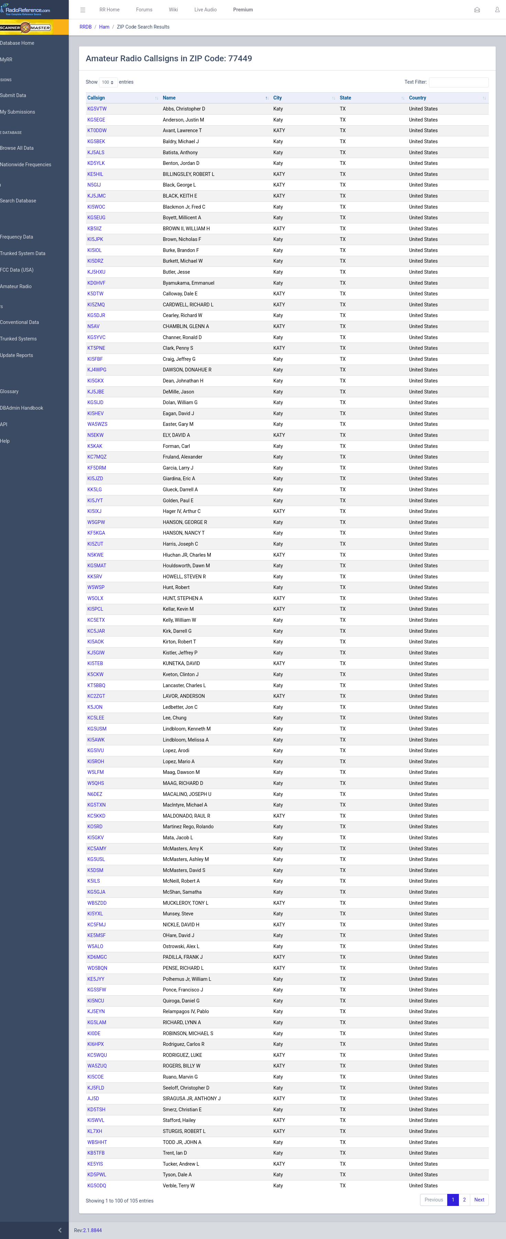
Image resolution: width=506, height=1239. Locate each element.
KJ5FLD (115, 1088)
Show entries (129, 82)
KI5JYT (114, 500)
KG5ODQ (116, 1185)
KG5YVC (116, 337)
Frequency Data (26, 237)
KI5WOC (116, 207)
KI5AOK (115, 641)
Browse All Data (26, 148)
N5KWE (115, 555)
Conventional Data (29, 322)
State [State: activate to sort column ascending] (353, 98)
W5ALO (115, 946)
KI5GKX (115, 381)
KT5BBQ (116, 685)
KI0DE (113, 1033)
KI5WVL (115, 1120)
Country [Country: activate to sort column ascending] (421, 98)
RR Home (129, 9)
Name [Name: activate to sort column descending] (184, 98)
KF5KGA (116, 533)
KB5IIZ (114, 228)
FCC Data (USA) (26, 270)
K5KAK (114, 446)
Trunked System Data (32, 253)
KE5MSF (116, 935)
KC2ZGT (116, 696)
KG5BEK (115, 141)
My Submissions (27, 112)
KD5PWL (116, 1174)
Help (14, 441)
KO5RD (114, 826)
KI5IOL (114, 250)
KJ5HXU (116, 272)
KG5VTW (116, 109)
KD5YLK (115, 163)
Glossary (19, 392)
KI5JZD (115, 478)
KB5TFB (115, 1153)
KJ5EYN (115, 1011)
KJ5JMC (116, 196)
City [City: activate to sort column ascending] (289, 98)
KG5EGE (115, 120)
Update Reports (26, 356)
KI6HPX (115, 1044)
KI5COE (115, 1077)
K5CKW (115, 674)
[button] (477, 9)
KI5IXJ (114, 511)
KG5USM (116, 729)
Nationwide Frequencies (35, 165)
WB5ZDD (116, 903)
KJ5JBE (115, 392)
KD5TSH (116, 1109)
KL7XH (114, 1131)
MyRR (16, 59)
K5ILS (113, 881)
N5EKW (115, 435)
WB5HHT (116, 1142)
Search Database (28, 201)
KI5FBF (114, 359)
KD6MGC (116, 957)
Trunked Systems (28, 339)
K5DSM (115, 870)
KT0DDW (116, 130)
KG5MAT (116, 565)
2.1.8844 (111, 1230)
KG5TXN (116, 805)
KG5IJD (115, 402)
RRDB (105, 27)
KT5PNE (116, 348)
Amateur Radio (25, 287)
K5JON (114, 707)
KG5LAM (116, 1022)
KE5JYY (115, 979)
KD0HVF (116, 283)
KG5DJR (116, 315)
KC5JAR (115, 631)
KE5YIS (114, 1164)
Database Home (27, 43)
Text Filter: (447, 82)
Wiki (192, 9)
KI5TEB (115, 663)
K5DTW (115, 293)
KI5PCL (115, 609)
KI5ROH (115, 761)
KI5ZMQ (115, 304)
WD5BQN (117, 968)
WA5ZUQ (116, 1066)
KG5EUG (116, 217)
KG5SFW (116, 990)
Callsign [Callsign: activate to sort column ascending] (115, 98)
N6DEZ (114, 794)
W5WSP (115, 587)
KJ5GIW (115, 652)
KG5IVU (115, 750)
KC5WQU (116, 1055)
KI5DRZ (115, 261)
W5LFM (115, 772)
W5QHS (115, 783)
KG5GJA (116, 892)
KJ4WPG (116, 369)
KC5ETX (115, 620)
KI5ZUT (115, 544)
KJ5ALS (115, 152)
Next (479, 1200)
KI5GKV (115, 837)
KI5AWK (115, 740)
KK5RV (114, 576)
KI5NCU (115, 1001)
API (13, 425)
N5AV (113, 326)
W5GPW (115, 522)
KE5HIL (115, 174)
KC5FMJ (116, 924)
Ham (124, 27)
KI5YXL (114, 913)
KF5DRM (116, 468)
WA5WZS (117, 424)
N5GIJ (113, 185)
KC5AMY (116, 848)
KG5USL (115, 859)
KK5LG (114, 489)
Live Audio (225, 9)
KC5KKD (116, 816)
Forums (163, 9)
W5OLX (115, 598)
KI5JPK (115, 239)
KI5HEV (115, 413)
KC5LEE (115, 718)
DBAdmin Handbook (31, 408)
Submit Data (23, 96)
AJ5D (113, 1098)
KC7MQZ (116, 457)
